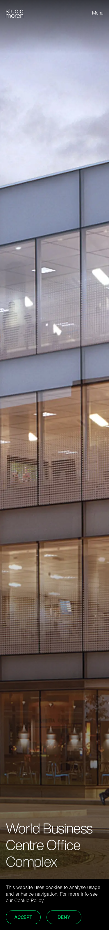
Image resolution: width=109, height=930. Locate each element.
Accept (23, 917)
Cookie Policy (29, 901)
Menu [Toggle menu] (97, 13)
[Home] (14, 13)
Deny (64, 917)
